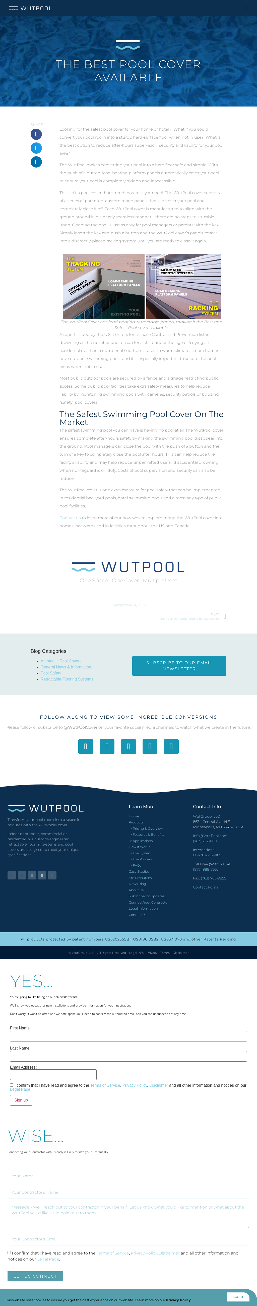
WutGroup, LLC (206, 816)
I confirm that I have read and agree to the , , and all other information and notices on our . (128, 1087)
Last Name (19, 1048)
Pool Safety (51, 673)
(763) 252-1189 (205, 841)
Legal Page (20, 1089)
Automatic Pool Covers (61, 661)
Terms (165, 953)
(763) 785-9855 (213, 878)
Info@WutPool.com (210, 835)
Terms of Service (105, 1085)
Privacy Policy (134, 1085)
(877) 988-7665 (206, 869)
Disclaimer (181, 953)
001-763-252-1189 (207, 855)
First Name (20, 1028)
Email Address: (53, 1072)
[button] (246, 8)
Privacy (152, 953)
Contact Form (205, 887)
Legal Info (136, 953)
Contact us (70, 517)
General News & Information (66, 667)
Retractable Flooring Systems (67, 679)
